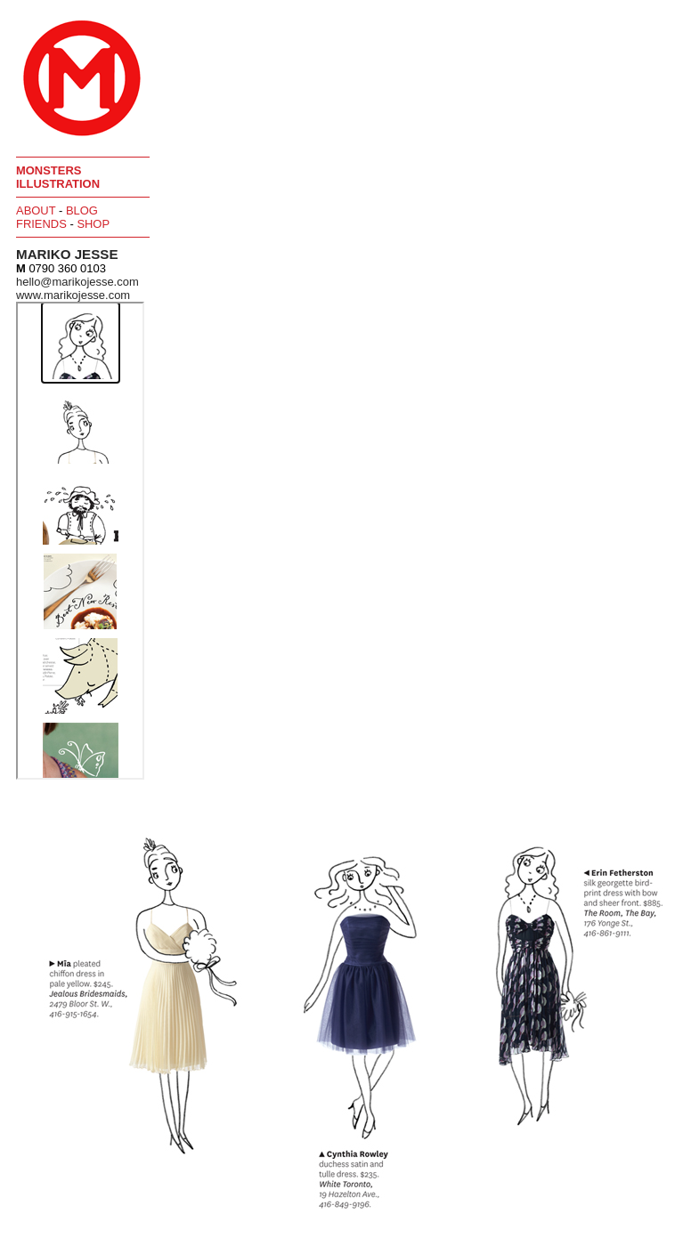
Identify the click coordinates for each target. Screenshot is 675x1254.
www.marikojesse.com (73, 295)
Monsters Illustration (58, 177)
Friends (41, 224)
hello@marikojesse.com (77, 281)
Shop (93, 224)
